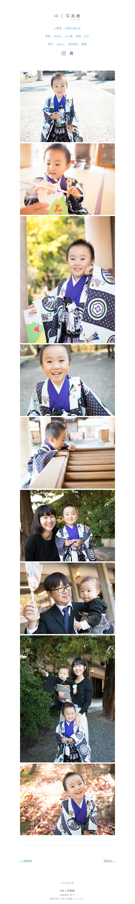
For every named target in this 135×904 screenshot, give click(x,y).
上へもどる (67, 882)
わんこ (61, 44)
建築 (84, 44)
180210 (109, 860)
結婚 (78, 36)
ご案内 (58, 28)
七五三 (58, 36)
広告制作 (73, 44)
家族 (48, 36)
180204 (26, 860)
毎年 (50, 44)
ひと (86, 36)
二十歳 (69, 36)
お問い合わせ (73, 28)
